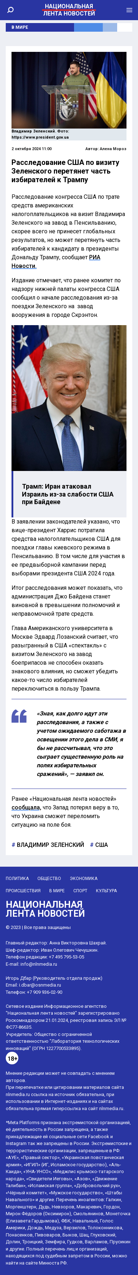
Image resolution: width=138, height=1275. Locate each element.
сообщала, (26, 807)
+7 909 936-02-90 (44, 992)
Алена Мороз (113, 149)
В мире (20, 27)
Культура (106, 890)
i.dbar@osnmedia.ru (40, 985)
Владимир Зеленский (49, 844)
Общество (49, 878)
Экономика (83, 878)
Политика (17, 878)
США (101, 844)
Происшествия (23, 890)
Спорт (80, 890)
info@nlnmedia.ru (38, 964)
